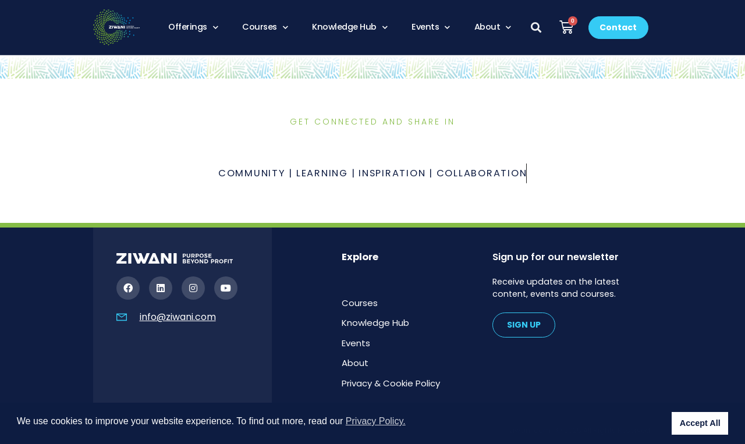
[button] (536, 27)
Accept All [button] (700, 423)
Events (430, 27)
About (492, 27)
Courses (265, 27)
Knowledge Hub (349, 27)
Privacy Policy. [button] (376, 421)
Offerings (193, 27)
